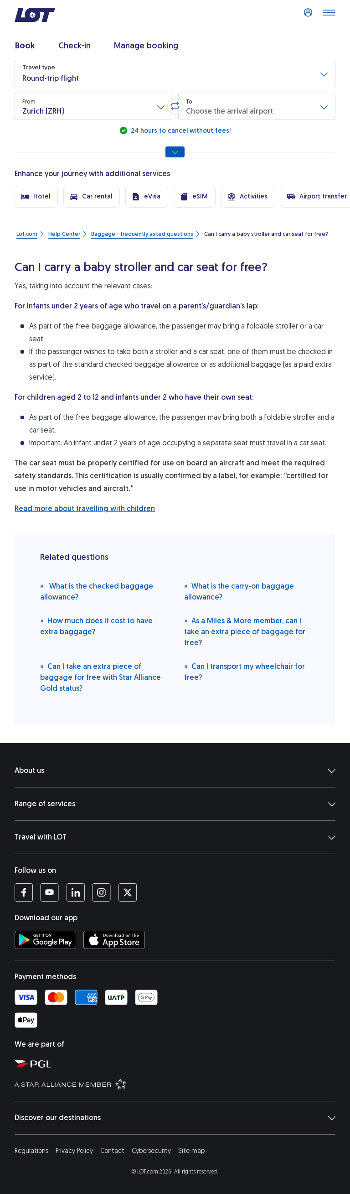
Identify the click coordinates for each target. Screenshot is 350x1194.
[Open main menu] (328, 15)
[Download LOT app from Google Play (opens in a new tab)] (45, 940)
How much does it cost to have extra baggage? (96, 625)
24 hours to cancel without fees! (180, 131)
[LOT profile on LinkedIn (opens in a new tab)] (75, 892)
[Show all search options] (175, 151)
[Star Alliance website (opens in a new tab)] (179, 1083)
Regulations (31, 1151)
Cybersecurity (151, 1151)
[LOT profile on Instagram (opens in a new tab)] (101, 892)
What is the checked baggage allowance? (96, 591)
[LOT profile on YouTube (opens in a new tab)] (49, 892)
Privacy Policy (74, 1151)
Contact (112, 1151)
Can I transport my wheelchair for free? (244, 671)
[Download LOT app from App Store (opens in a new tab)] (114, 940)
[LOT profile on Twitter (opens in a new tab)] (127, 892)
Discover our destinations (175, 1117)
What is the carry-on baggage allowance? (239, 591)
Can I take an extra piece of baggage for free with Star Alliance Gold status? (100, 677)
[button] (175, 73)
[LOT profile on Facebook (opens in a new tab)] (24, 892)
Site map (191, 1151)
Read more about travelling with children (85, 508)
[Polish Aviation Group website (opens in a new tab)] (179, 1063)
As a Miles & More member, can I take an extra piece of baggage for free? (244, 631)
